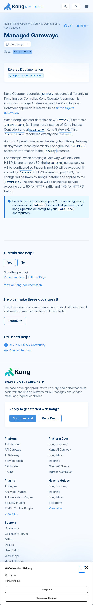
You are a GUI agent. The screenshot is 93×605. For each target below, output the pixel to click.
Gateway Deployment (45, 23)
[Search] (65, 6)
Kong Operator (22, 23)
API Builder (12, 466)
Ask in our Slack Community (24, 345)
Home (7, 23)
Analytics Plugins (15, 491)
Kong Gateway (58, 444)
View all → (11, 514)
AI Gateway (12, 455)
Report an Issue (14, 277)
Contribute (14, 321)
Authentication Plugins (19, 497)
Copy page (15, 44)
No (23, 262)
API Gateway (13, 449)
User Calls (11, 550)
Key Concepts (12, 27)
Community (12, 528)
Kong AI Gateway (60, 449)
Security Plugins (15, 502)
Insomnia (54, 460)
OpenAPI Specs (59, 466)
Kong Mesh (56, 455)
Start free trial (23, 418)
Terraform (55, 502)
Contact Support (17, 350)
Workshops (12, 556)
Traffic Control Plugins (19, 508)
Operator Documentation (25, 75)
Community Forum (16, 533)
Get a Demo (50, 418)
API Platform (12, 444)
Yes (9, 262)
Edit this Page (37, 277)
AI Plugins (11, 486)
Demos (9, 544)
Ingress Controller (60, 471)
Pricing (9, 471)
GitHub (9, 539)
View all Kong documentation (23, 285)
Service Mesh (14, 460)
